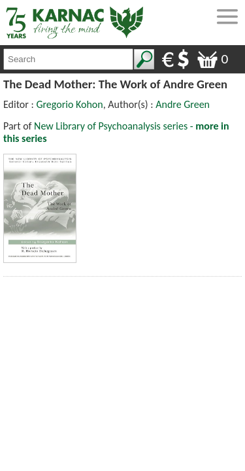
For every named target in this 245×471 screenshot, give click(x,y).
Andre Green (182, 104)
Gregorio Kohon (69, 104)
